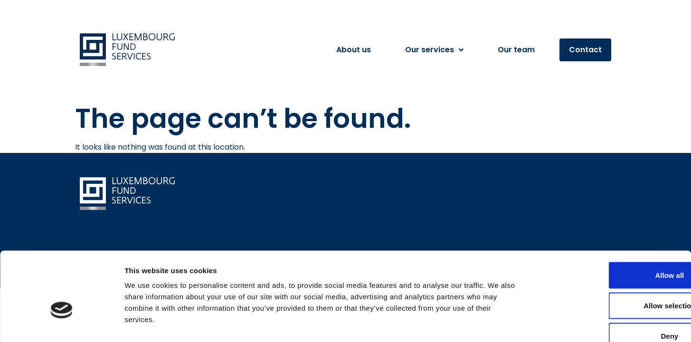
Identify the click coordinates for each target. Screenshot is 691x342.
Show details (498, 323)
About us (353, 49)
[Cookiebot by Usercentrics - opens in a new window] (61, 323)
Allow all (611, 219)
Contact (585, 49)
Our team (516, 49)
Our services (434, 49)
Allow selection (611, 249)
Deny (612, 280)
